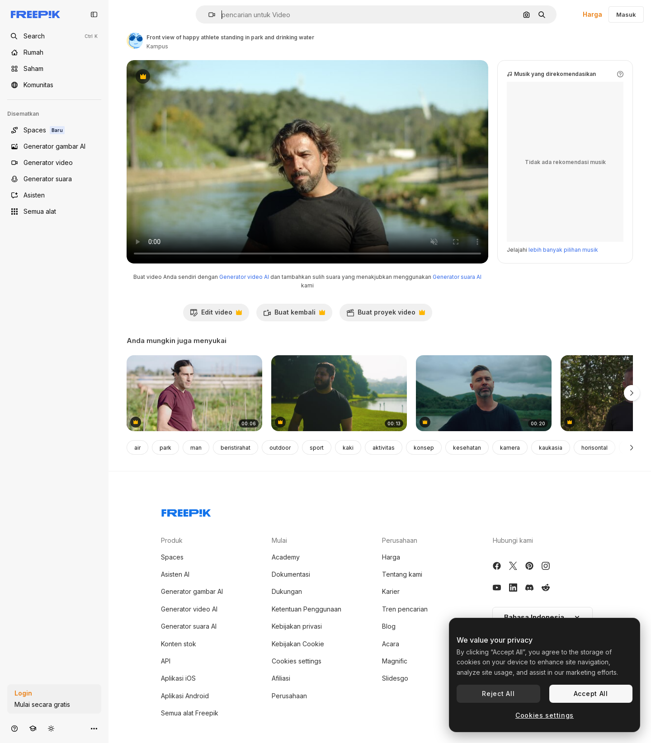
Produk (172, 540)
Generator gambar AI (192, 591)
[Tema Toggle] (51, 728)
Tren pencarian (405, 609)
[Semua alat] (54, 211)
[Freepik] (35, 14)
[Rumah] (54, 52)
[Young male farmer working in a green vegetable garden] (194, 393)
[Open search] (54, 36)
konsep (424, 447)
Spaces (172, 557)
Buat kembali (294, 314)
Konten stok (178, 644)
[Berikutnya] (632, 447)
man (196, 447)
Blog (389, 626)
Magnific (394, 661)
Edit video (216, 314)
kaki (348, 447)
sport (317, 447)
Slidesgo (395, 678)
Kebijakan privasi (297, 626)
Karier (391, 591)
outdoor (280, 447)
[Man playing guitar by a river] (484, 393)
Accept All (591, 693)
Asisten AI (175, 574)
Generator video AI (244, 276)
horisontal (594, 447)
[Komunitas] (54, 85)
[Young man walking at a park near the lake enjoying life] (339, 393)
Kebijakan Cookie (298, 644)
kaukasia (550, 447)
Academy (286, 557)
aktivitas (384, 447)
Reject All (498, 693)
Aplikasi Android (185, 696)
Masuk (626, 14)
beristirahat (235, 447)
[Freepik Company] (186, 511)
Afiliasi (281, 678)
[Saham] (54, 68)
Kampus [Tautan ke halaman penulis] (157, 46)
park (165, 447)
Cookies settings (296, 661)
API (165, 661)
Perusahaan (289, 696)
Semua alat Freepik (189, 713)
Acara (390, 644)
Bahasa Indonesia (542, 617)
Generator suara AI (457, 276)
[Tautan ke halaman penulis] (135, 41)
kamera (510, 447)
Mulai (279, 540)
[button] (208, 14)
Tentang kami (402, 574)
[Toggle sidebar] (94, 14)
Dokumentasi (291, 574)
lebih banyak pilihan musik (563, 249)
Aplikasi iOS (178, 678)
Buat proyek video (385, 314)
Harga (592, 14)
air (137, 447)
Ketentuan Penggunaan (306, 609)
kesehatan (467, 447)
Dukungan (287, 591)
